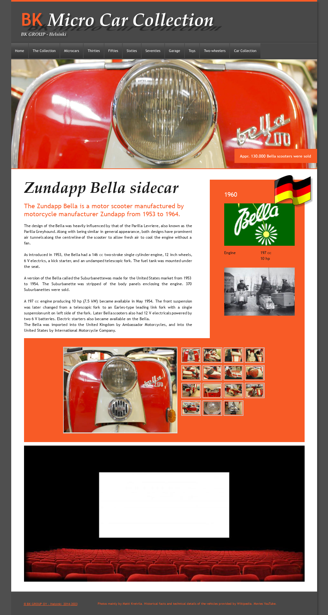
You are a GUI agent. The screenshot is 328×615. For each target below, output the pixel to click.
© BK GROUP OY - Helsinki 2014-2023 (51, 604)
